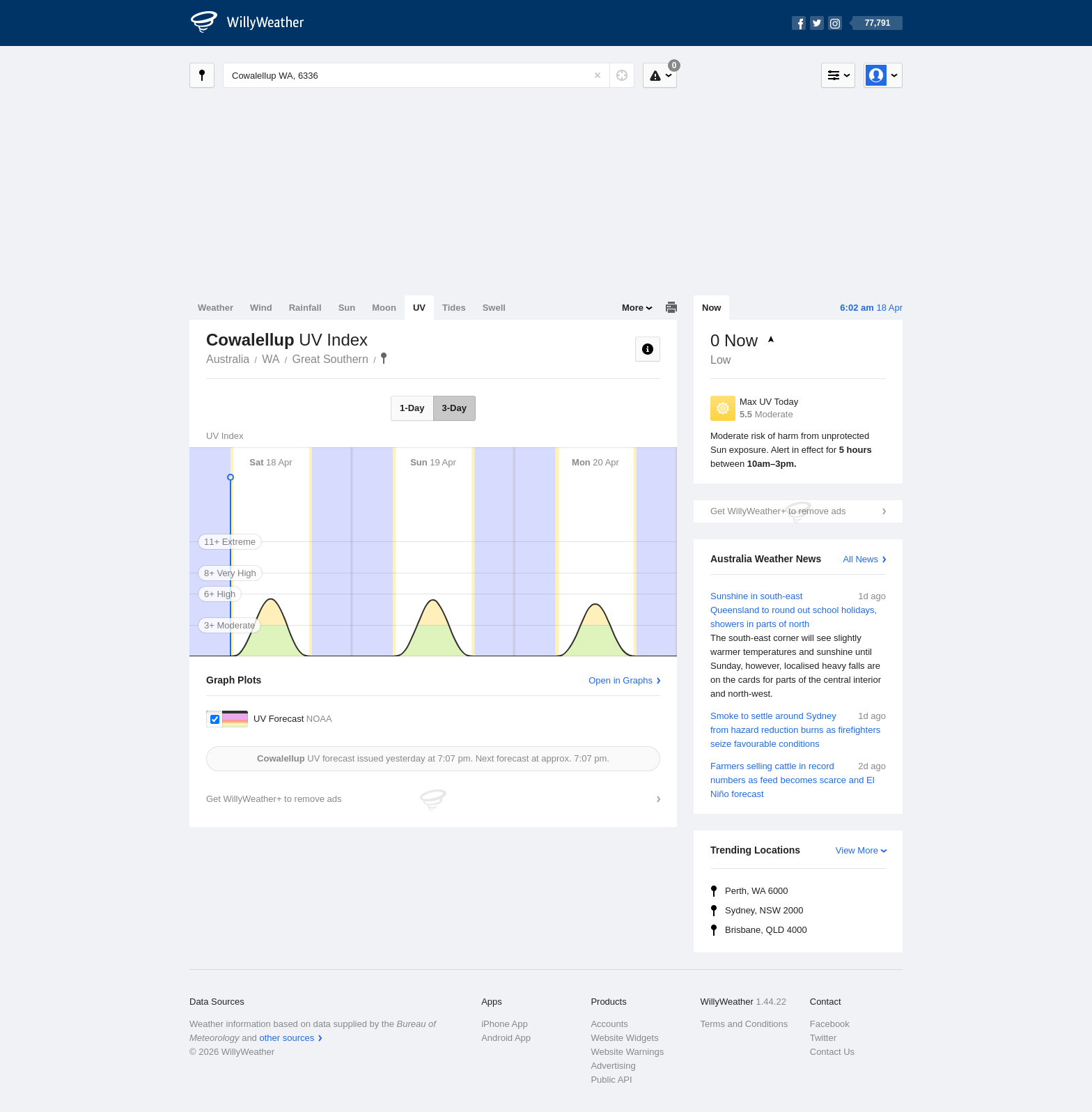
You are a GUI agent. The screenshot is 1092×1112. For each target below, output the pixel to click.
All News (860, 559)
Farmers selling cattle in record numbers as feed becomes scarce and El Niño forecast (798, 779)
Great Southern (330, 359)
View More (857, 850)
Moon (384, 307)
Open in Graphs (620, 680)
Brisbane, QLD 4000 (766, 930)
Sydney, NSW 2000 (764, 910)
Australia (227, 359)
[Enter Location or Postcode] (428, 75)
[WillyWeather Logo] (254, 23)
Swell (494, 307)
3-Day (454, 408)
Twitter (823, 1038)
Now (711, 307)
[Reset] (597, 75)
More (633, 307)
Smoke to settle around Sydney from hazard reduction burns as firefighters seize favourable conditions (798, 729)
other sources (286, 1038)
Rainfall (305, 307)
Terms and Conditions (744, 1024)
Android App (506, 1038)
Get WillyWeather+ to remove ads (777, 511)
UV (419, 307)
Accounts (609, 1024)
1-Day (412, 408)
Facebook (830, 1024)
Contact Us (832, 1052)
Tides (454, 307)
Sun (347, 307)
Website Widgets (624, 1038)
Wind (261, 307)
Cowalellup (384, 358)
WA (270, 359)
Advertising (613, 1065)
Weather (215, 307)
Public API (611, 1079)
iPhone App (504, 1024)
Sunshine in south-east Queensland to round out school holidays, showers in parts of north (798, 645)
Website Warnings (627, 1052)
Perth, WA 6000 (756, 891)
